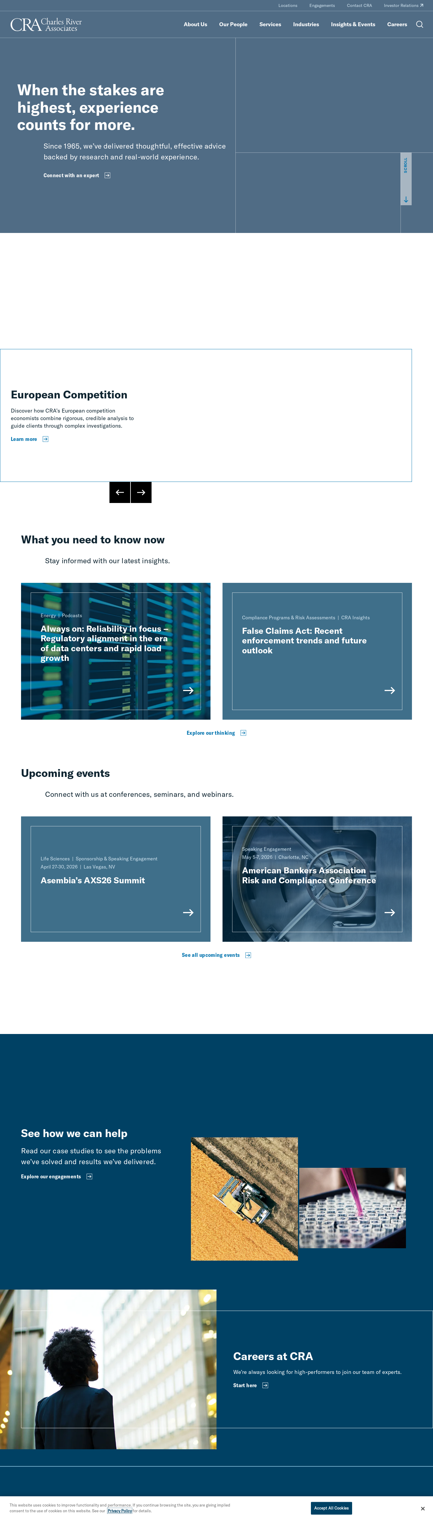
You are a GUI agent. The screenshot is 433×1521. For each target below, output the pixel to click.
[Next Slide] (141, 492)
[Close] (423, 1508)
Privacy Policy (120, 1510)
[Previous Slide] (120, 492)
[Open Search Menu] (419, 24)
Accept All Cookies (331, 1508)
